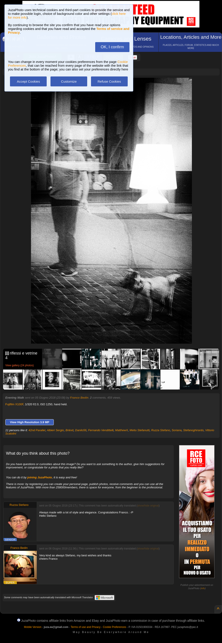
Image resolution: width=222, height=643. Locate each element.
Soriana (176, 430)
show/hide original (148, 505)
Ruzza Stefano (160, 430)
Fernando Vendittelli (101, 430)
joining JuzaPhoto (39, 477)
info (203, 588)
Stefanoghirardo (193, 430)
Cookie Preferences (114, 627)
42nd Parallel (37, 430)
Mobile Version (32, 627)
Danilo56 (80, 430)
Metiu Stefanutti (139, 430)
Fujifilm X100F (14, 404)
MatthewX (121, 430)
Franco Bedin (79, 397)
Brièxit (69, 430)
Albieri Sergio (55, 430)
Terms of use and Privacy (85, 627)
